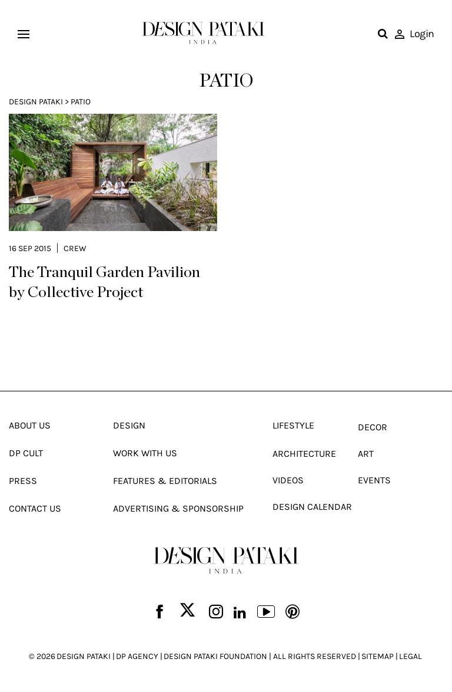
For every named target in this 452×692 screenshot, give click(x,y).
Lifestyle (293, 425)
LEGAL (410, 656)
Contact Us (35, 508)
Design (129, 425)
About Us (30, 425)
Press (23, 480)
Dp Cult (26, 453)
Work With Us (145, 453)
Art (366, 453)
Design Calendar (312, 506)
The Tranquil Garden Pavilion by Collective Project (104, 282)
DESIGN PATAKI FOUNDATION (215, 656)
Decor (372, 427)
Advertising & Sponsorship (178, 508)
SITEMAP (377, 656)
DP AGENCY (137, 656)
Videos (288, 480)
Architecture (304, 453)
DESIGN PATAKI (83, 656)
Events (374, 480)
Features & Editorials (165, 480)
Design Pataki (36, 102)
